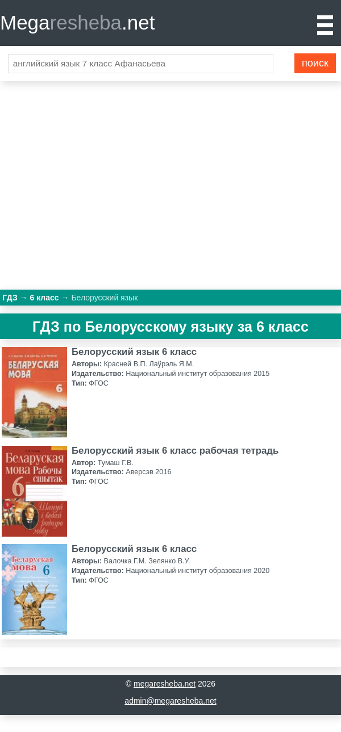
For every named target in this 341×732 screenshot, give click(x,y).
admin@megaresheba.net (170, 700)
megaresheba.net (165, 683)
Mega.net (77, 22)
